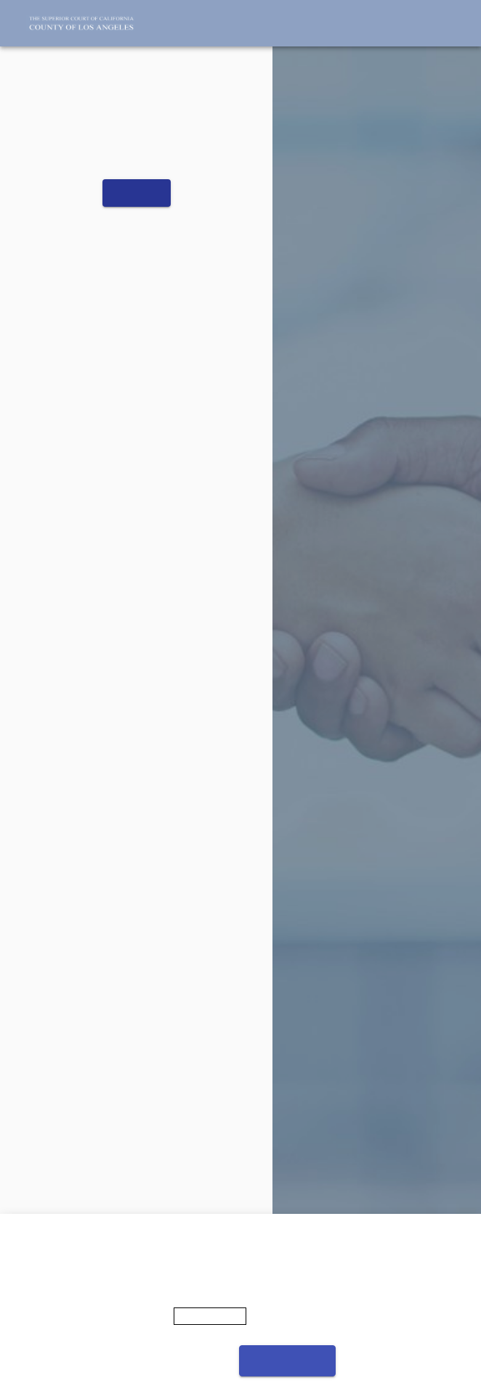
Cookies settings (181, 1360)
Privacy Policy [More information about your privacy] (210, 1316)
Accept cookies (287, 1360)
